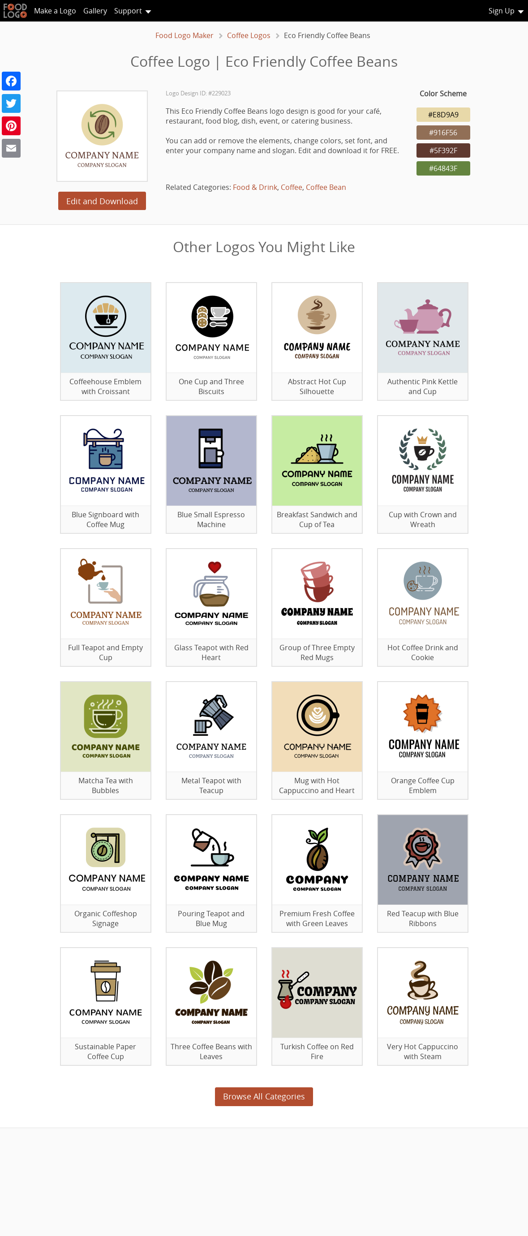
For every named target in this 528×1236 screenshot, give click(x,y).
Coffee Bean (326, 187)
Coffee (291, 187)
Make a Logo (55, 11)
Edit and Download (102, 201)
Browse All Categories (264, 1096)
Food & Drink (255, 187)
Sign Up (502, 11)
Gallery (95, 11)
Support (128, 11)
